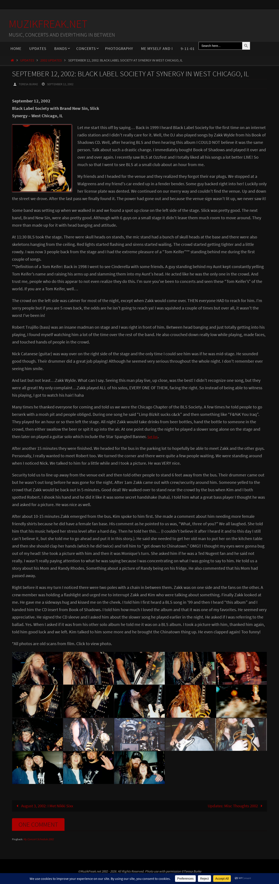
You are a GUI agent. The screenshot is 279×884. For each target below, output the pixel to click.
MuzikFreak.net (48, 24)
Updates (27, 60)
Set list (153, 436)
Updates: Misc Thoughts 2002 (234, 806)
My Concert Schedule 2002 (38, 839)
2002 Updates (51, 60)
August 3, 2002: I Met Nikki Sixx (46, 806)
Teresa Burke (30, 84)
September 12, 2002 (65, 84)
